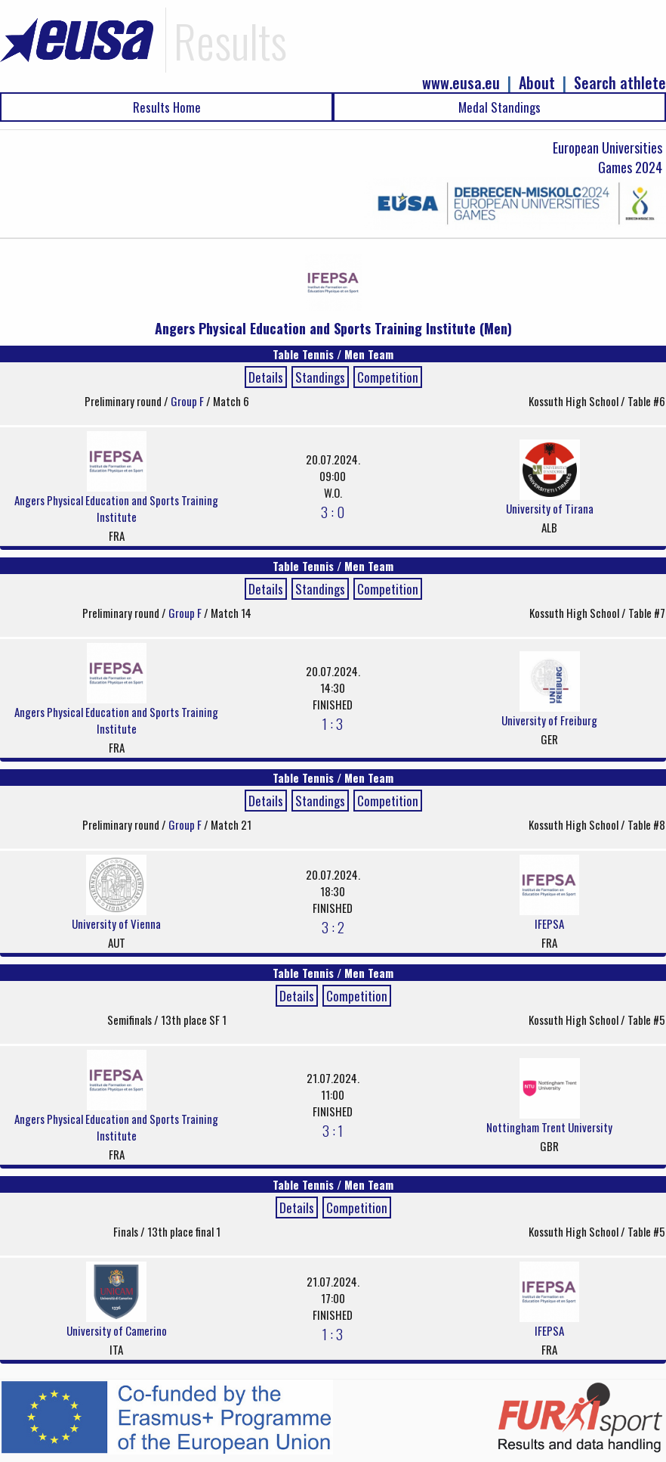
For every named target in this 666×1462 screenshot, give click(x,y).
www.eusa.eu (461, 82)
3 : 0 (332, 511)
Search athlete (620, 82)
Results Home (167, 107)
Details (265, 377)
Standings (320, 377)
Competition (387, 377)
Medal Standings (499, 107)
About (537, 82)
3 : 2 (333, 926)
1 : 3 (332, 723)
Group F (188, 401)
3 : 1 (332, 1130)
